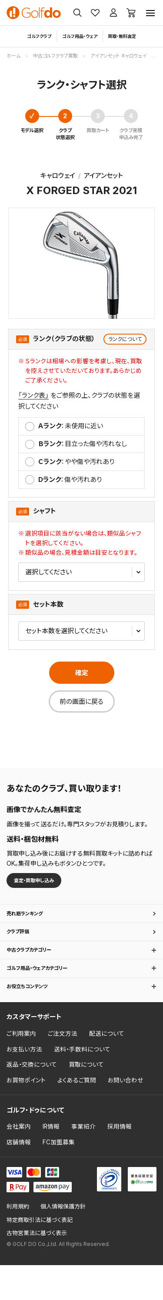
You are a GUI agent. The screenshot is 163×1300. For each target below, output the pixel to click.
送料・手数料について (82, 1084)
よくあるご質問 (76, 1115)
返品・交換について (32, 1099)
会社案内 (19, 1161)
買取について (86, 1099)
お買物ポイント (26, 1115)
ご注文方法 (62, 1068)
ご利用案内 (21, 1068)
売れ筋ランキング (31, 921)
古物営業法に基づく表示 (37, 1268)
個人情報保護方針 (63, 1242)
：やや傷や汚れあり (76, 461)
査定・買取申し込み (44, 882)
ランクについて (125, 339)
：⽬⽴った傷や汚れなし (82, 444)
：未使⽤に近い (70, 426)
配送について (106, 1068)
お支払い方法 (24, 1084)
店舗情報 (19, 1177)
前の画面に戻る (81, 701)
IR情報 (51, 1161)
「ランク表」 (33, 395)
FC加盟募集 (59, 1177)
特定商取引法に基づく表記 (40, 1255)
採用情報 (119, 1161)
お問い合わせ (125, 1115)
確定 (81, 673)
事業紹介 (83, 1161)
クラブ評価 (22, 946)
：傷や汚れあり (70, 479)
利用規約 (18, 1242)
